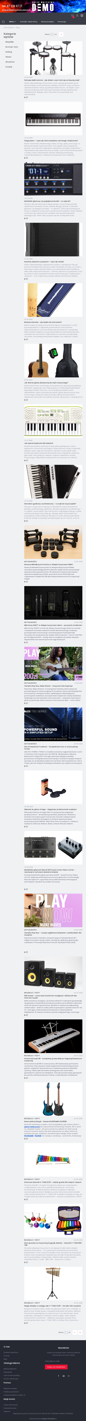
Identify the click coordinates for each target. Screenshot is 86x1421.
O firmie (6, 1356)
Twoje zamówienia (11, 1405)
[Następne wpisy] (75, 1332)
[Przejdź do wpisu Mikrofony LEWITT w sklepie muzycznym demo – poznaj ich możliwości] (53, 603)
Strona (47, 34)
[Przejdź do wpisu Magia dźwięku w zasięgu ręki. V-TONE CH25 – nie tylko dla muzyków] (53, 1283)
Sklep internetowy (42, 1419)
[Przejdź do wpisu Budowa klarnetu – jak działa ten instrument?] (53, 300)
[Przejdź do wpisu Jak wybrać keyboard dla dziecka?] (53, 421)
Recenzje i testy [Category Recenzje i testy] (32, 993)
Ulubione (7, 1411)
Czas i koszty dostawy (12, 1375)
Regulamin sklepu (10, 1388)
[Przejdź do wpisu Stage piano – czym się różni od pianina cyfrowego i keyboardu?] (53, 118)
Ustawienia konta (10, 1408)
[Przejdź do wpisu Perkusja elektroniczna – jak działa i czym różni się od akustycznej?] (53, 58)
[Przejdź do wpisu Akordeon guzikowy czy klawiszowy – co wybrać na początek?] (53, 481)
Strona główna (9, 27)
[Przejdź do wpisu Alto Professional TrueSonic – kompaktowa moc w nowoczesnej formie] (53, 724)
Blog (5, 1359)
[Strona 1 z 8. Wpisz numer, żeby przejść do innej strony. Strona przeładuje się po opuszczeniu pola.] (52, 34)
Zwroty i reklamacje (11, 1379)
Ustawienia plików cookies (14, 1395)
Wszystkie (9, 42)
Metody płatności (10, 1369)
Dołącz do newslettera (56, 1367)
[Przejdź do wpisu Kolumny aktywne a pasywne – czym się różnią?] (53, 239)
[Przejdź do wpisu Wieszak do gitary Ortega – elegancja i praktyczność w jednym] (53, 787)
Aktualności (10, 62)
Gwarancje (8, 1372)
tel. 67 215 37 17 (12, 6)
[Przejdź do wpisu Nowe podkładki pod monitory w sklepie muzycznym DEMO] (53, 542)
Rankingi (8, 52)
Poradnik (8, 67)
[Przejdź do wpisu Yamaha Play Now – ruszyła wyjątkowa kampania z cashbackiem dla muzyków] (53, 910)
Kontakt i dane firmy (11, 1352)
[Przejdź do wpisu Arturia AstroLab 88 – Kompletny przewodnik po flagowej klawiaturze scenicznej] (53, 1036)
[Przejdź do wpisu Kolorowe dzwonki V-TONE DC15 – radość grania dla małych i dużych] (53, 1160)
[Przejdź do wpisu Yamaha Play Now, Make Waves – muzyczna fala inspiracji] (53, 663)
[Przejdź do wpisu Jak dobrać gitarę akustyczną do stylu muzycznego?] (53, 360)
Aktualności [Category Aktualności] (30, 561)
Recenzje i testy (11, 47)
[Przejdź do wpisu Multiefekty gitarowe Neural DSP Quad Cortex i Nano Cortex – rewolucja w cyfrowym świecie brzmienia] (53, 848)
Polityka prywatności (11, 1392)
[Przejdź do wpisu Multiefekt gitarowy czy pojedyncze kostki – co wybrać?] (53, 179)
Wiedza (8, 57)
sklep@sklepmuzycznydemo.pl (16, 10)
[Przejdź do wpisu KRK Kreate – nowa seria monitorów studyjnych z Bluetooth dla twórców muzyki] (53, 973)
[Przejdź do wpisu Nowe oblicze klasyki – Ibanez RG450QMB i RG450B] (53, 1099)
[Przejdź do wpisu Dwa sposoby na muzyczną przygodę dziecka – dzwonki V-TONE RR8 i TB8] (53, 1220)
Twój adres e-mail (52, 1361)
